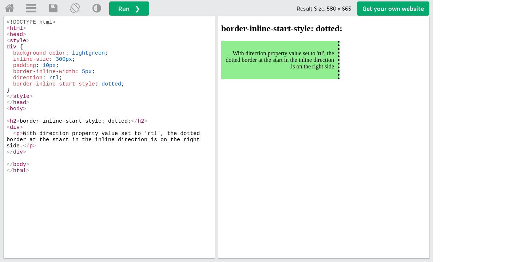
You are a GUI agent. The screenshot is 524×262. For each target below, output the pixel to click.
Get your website (393, 8)
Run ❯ (129, 8)
